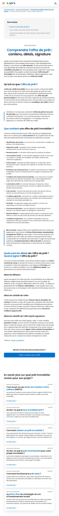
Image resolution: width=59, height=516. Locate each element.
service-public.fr (17, 340)
